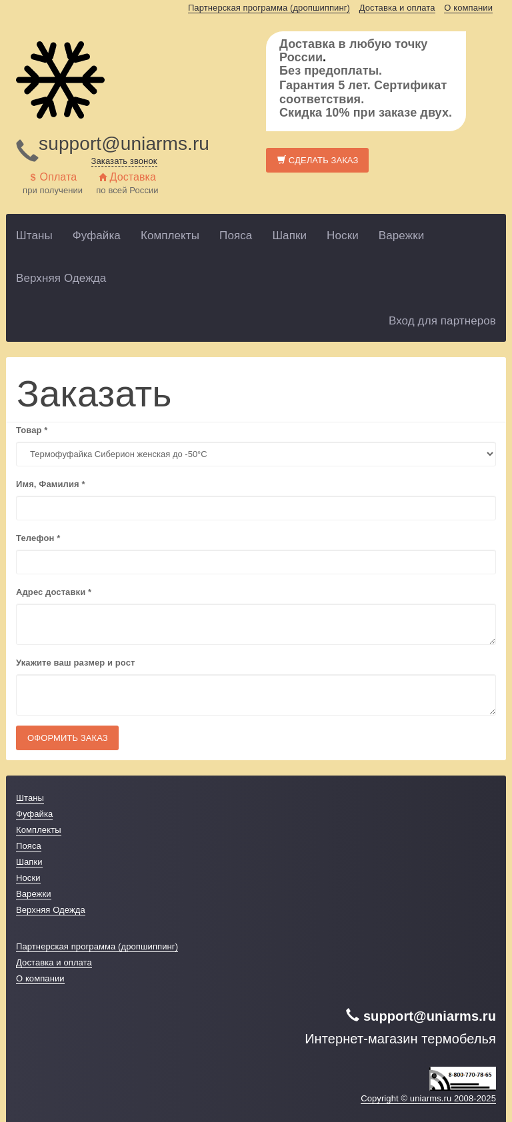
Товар (31, 430)
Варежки (402, 235)
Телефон (38, 538)
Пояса (235, 235)
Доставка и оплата (397, 8)
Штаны (34, 235)
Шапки (289, 235)
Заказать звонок (124, 161)
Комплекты (170, 235)
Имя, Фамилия (50, 484)
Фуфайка (97, 235)
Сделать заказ (317, 160)
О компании (468, 8)
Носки (343, 235)
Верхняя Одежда (61, 278)
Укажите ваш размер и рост (75, 663)
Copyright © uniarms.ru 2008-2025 (428, 1098)
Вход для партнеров (442, 320)
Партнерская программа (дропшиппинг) (269, 8)
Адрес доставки (53, 592)
